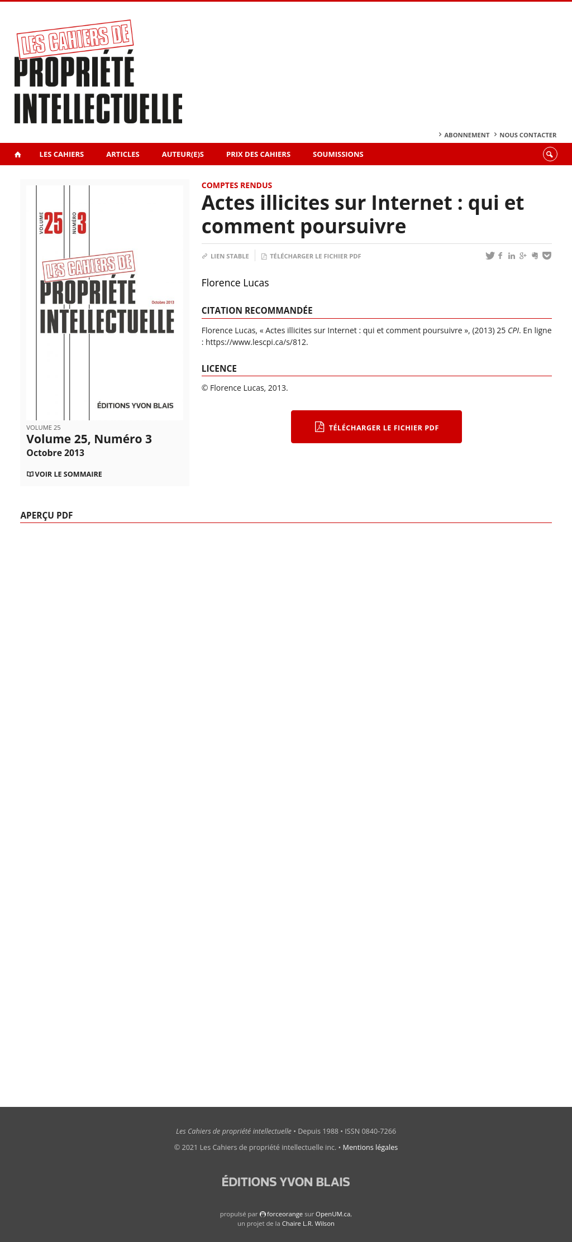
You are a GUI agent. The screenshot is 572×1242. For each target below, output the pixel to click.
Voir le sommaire (68, 474)
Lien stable (225, 256)
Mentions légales (370, 1147)
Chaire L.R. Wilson (308, 1223)
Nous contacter (527, 135)
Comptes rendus (237, 185)
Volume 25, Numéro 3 (89, 445)
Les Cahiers (62, 154)
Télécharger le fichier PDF (311, 256)
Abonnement (466, 135)
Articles (122, 154)
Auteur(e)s (183, 154)
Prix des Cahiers (258, 154)
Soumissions (338, 154)
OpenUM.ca (333, 1214)
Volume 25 (43, 427)
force (285, 1214)
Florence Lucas (235, 282)
